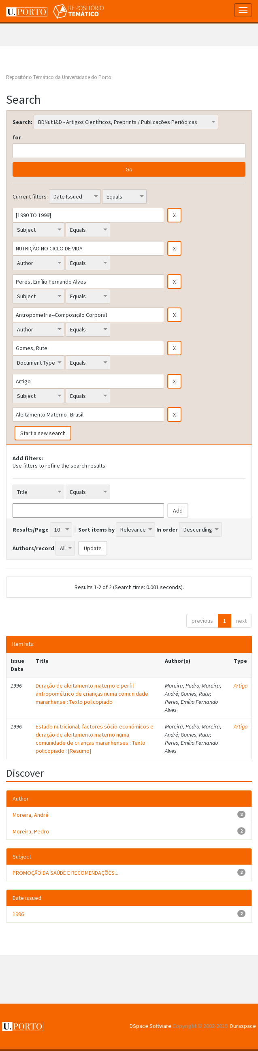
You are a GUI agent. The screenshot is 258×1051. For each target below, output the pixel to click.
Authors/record (33, 548)
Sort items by (96, 529)
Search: (22, 122)
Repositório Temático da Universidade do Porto (58, 77)
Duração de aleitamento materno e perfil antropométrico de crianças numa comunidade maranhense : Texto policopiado (92, 693)
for (17, 137)
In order (167, 529)
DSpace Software (150, 1026)
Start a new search (43, 433)
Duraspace (243, 1026)
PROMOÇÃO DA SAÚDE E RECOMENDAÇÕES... (65, 872)
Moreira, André (31, 814)
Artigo (240, 685)
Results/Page (31, 529)
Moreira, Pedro (31, 831)
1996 (18, 914)
